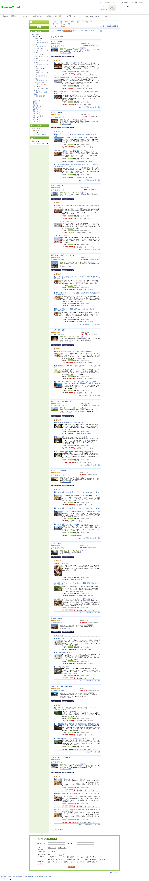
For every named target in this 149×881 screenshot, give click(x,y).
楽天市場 (134, 2)
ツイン (74, 862)
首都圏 (35, 104)
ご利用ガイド (107, 2)
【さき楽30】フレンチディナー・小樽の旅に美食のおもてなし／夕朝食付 (76, 382)
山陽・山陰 (36, 116)
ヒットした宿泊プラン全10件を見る (90, 825)
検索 (71, 867)
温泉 (34, 132)
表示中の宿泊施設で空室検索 (110, 26)
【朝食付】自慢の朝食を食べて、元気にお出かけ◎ (69, 422)
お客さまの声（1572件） (58, 46)
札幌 (37, 40)
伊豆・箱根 (36, 106)
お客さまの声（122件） (57, 405)
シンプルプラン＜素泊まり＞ (62, 221)
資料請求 (48, 876)
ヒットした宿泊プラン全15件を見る (90, 180)
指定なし (62, 24)
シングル (52, 862)
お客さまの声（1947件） (58, 117)
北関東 (35, 102)
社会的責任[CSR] (28, 876)
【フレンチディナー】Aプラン (63, 652)
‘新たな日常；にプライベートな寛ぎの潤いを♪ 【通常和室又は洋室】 (75, 599)
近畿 (34, 114)
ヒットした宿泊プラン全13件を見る (90, 324)
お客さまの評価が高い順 (88, 30)
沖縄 (34, 122)
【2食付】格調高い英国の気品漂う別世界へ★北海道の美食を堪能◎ (74, 451)
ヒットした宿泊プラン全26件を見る (90, 538)
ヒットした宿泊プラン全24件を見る (90, 249)
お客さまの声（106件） (57, 690)
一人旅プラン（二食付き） (62, 563)
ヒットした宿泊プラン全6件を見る (90, 680)
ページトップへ (115, 872)
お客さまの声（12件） (57, 762)
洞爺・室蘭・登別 (40, 96)
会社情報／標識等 (6, 876)
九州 (34, 120)
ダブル (68, 862)
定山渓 (37, 54)
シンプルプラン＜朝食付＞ (62, 236)
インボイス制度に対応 (39, 143)
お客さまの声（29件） (57, 623)
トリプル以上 (82, 862)
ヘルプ (100, 2)
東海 (34, 112)
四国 (34, 118)
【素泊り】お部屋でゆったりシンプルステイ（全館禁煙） (71, 437)
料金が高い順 (76, 30)
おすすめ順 (60, 30)
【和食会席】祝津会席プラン (62, 667)
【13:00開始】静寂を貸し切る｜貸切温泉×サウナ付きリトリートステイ (75, 738)
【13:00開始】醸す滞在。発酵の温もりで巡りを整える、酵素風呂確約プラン (77, 724)
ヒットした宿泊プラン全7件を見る (90, 465)
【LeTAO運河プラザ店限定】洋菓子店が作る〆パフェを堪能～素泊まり (75, 63)
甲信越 (35, 108)
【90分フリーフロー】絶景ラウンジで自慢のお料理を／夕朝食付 (73, 351)
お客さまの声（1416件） (58, 475)
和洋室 (95, 862)
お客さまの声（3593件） (58, 190)
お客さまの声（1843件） (58, 334)
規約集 (43, 876)
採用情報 (37, 876)
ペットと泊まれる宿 (38, 134)
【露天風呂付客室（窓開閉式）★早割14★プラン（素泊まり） (72, 524)
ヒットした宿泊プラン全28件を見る (90, 395)
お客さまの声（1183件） (58, 259)
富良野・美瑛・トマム (42, 72)
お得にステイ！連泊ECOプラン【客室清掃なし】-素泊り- (71, 150)
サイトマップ (116, 2)
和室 (89, 862)
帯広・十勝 (39, 68)
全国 (61, 22)
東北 (34, 100)
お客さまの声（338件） (57, 548)
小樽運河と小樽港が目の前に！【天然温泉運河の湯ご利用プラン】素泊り (75, 77)
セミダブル (60, 862)
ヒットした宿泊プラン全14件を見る (90, 107)
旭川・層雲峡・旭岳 (41, 76)
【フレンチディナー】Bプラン (63, 638)
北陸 (34, 110)
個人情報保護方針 (18, 876)
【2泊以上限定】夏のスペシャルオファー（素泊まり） (70, 779)
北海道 (67, 22)
